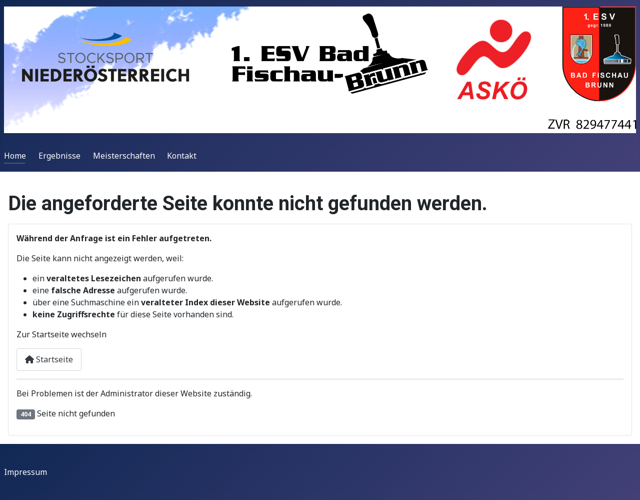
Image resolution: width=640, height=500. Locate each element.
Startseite (49, 359)
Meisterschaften (124, 155)
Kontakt (181, 155)
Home (15, 155)
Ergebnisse (59, 155)
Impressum (25, 471)
